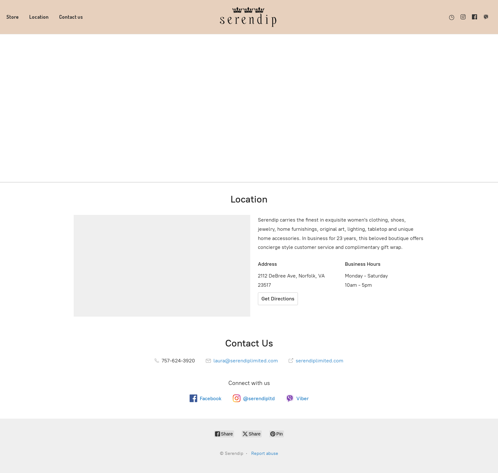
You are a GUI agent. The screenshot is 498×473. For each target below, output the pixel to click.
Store (12, 17)
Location (39, 17)
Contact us (71, 17)
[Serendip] (249, 17)
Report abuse (264, 453)
